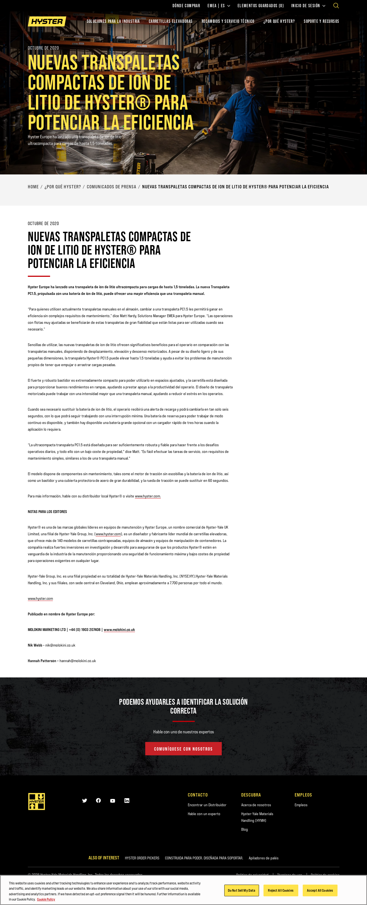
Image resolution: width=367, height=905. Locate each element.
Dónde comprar (186, 6)
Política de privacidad (252, 875)
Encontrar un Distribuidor (207, 805)
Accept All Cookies (320, 891)
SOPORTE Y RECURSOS (321, 21)
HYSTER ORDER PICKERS (142, 858)
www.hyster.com (108, 534)
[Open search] (336, 5)
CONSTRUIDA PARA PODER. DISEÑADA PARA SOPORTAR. (204, 858)
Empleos (301, 805)
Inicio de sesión (308, 6)
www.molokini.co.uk (119, 629)
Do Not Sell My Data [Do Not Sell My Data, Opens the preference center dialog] (241, 891)
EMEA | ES (219, 6)
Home (33, 186)
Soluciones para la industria (113, 21)
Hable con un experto (204, 814)
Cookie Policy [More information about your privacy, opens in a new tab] (46, 901)
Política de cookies (325, 875)
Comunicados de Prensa (111, 186)
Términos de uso (289, 875)
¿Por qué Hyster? (63, 186)
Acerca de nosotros (256, 805)
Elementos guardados (261, 6)
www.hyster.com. (148, 496)
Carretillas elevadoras (171, 21)
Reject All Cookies (280, 891)
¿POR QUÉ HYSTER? (279, 21)
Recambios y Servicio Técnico (228, 21)
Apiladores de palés (264, 858)
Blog (244, 829)
